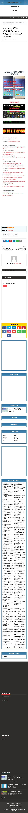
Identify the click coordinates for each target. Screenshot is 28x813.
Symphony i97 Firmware (19, 482)
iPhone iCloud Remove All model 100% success (17, 785)
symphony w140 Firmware (19, 601)
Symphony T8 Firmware (19, 534)
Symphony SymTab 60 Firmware (7, 522)
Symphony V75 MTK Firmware (18, 579)
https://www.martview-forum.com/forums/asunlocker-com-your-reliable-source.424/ (13, 193)
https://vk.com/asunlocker (9, 179)
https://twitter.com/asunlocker (15, 166)
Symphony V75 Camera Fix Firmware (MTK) (7, 492)
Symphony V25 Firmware (7, 591)
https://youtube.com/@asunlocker (16, 175)
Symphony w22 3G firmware (6, 633)
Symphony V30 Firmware (7, 589)
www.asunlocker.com (8, 139)
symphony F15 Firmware (19, 529)
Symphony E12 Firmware (7, 571)
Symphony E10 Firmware (19, 571)
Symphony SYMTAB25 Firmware (19, 493)
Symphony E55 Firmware (8, 568)
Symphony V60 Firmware (19, 581)
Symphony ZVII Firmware (19, 591)
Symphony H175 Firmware (8, 553)
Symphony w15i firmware (19, 644)
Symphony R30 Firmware (19, 497)
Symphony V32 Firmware (19, 587)
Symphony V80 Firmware (19, 576)
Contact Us (18, 803)
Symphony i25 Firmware (19, 518)
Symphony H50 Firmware (7, 558)
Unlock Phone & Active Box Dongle (14, 806)
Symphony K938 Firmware (7, 528)
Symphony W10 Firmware (7, 647)
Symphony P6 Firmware (7, 548)
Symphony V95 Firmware (7, 507)
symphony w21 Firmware (19, 636)
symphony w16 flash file (19, 642)
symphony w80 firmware (7, 614)
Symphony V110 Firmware (7, 575)
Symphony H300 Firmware (19, 550)
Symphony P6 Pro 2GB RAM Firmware (19, 547)
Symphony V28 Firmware (19, 589)
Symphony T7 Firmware (7, 539)
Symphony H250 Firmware (8, 552)
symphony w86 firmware (19, 611)
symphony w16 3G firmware (6, 642)
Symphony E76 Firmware (7, 563)
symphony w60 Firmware (19, 628)
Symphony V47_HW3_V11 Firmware (19, 491)
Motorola (16, 438)
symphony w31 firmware (19, 631)
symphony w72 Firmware (7, 616)
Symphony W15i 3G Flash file (7, 644)
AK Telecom (6, 39)
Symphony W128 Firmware (18, 604)
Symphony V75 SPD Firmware (6, 579)
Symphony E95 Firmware (7, 482)
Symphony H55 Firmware (19, 557)
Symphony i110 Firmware (19, 495)
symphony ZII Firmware (19, 597)
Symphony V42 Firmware (7, 506)
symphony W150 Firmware (5, 600)
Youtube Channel (14, 805)
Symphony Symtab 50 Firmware (19, 523)
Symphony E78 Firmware (19, 563)
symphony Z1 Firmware (7, 597)
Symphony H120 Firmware (8, 555)
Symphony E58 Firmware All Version (19, 567)
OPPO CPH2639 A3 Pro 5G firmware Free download (15, 792)
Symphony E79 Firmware (7, 561)
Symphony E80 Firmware (19, 561)
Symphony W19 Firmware (19, 639)
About (12, 803)
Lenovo (15, 440)
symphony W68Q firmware (20, 621)
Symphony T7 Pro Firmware (6, 538)
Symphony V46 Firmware (7, 586)
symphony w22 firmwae (19, 634)
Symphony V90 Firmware (19, 509)
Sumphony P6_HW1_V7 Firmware (7, 546)
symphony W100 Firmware (6, 606)
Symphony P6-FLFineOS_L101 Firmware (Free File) (7, 495)
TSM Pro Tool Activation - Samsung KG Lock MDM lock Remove (16, 409)
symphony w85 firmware (7, 613)
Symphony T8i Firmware (19, 532)
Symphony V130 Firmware (7, 484)
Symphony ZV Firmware (7, 594)
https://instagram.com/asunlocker (16, 168)
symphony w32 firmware (7, 629)
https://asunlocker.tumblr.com (15, 165)
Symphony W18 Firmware (7, 639)
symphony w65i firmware (19, 624)
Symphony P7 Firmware (19, 542)
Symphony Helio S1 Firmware (18, 525)
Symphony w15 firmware (19, 646)
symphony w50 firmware (7, 628)
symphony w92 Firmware (7, 609)
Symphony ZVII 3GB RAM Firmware (7, 487)
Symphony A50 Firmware (19, 527)
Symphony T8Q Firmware (19, 531)
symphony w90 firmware (7, 611)
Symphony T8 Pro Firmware (6, 531)
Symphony (16, 433)
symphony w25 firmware (19, 632)
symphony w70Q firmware (19, 618)
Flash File (11, 234)
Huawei (4, 438)
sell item (5, 656)
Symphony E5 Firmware (19, 573)
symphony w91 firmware (19, 609)
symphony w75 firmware (19, 614)
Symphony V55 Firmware (7, 582)
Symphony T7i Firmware (19, 538)
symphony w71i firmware (19, 616)
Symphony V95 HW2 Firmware (18, 485)
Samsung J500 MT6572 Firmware (10, 236)
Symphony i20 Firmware (7, 520)
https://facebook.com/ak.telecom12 (12, 163)
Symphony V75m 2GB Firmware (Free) (7, 489)
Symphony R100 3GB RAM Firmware (8, 518)
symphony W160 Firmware (17, 599)
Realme (4, 435)
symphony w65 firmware (19, 626)
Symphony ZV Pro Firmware (18, 593)
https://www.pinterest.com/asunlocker (12, 177)
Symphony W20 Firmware (19, 637)
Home (4, 22)
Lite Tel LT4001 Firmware (7, 504)
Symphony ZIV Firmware (19, 595)
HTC (3, 440)
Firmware (8, 22)
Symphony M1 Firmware (7, 527)
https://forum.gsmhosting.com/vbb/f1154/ (13, 186)
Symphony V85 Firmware (7, 576)
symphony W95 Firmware (7, 608)
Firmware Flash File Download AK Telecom (14, 6)
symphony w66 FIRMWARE (5, 625)
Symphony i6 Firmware (19, 512)
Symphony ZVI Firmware (7, 592)
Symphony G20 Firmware (7, 512)
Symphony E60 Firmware (7, 565)
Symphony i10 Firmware (19, 520)
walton (3, 442)
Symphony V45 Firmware (19, 586)
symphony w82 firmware (19, 613)
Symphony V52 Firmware (19, 582)
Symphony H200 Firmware (19, 552)
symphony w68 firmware (7, 623)
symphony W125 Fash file (7, 603)
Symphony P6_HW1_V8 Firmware (19, 544)
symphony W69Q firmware (20, 619)
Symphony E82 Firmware (7, 511)
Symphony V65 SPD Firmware (18, 515)
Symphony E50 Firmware (7, 570)
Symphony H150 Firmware (19, 554)
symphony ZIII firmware (7, 596)
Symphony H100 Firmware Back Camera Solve (19, 488)
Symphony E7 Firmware (7, 573)
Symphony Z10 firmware (19, 501)
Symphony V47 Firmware (19, 507)
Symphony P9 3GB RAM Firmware (7, 499)
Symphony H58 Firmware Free (19, 560)
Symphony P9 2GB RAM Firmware (19, 499)
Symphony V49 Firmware (19, 584)
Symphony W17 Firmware (19, 641)
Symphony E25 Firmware (19, 570)
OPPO (15, 435)
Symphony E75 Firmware (19, 565)
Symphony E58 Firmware (7, 566)
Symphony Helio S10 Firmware (6, 502)
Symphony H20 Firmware (7, 560)
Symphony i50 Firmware (19, 517)
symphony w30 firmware (7, 631)
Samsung (4, 437)
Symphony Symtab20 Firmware (6, 525)
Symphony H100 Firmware (19, 555)
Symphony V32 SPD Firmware (6, 515)
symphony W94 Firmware (19, 608)
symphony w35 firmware (19, 629)
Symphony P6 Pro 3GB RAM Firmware (7, 544)
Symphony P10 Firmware (19, 540)
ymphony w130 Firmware (7, 602)
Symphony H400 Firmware (8, 550)
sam (16, 234)
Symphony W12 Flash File (19, 647)
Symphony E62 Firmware (7, 509)
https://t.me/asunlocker (14, 141)
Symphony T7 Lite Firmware (6, 535)
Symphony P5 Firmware (19, 549)
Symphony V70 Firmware (7, 581)
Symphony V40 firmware (7, 587)
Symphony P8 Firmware (7, 541)
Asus (15, 437)
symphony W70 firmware (7, 619)
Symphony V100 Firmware (19, 575)
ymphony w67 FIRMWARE (19, 623)
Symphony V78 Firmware (19, 506)
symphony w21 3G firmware (6, 636)
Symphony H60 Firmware (7, 556)
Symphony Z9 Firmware (19, 511)
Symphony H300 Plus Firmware (18, 504)
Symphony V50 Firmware (7, 584)
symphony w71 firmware (7, 618)
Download (14, 102)
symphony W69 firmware (7, 621)
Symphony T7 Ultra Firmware (18, 536)
